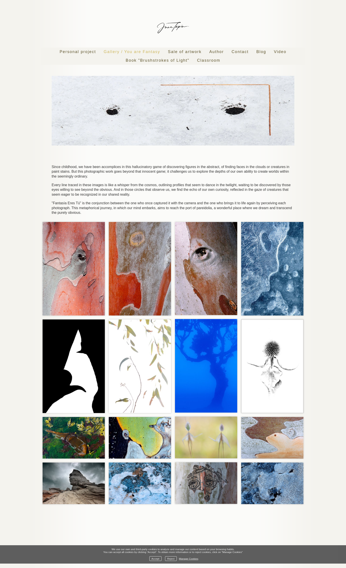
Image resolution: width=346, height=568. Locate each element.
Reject (171, 558)
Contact (239, 52)
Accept (155, 558)
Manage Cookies (188, 558)
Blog (261, 52)
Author (216, 52)
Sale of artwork (184, 52)
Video (280, 52)
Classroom (208, 60)
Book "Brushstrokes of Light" (157, 60)
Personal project (78, 52)
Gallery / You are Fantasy (132, 52)
